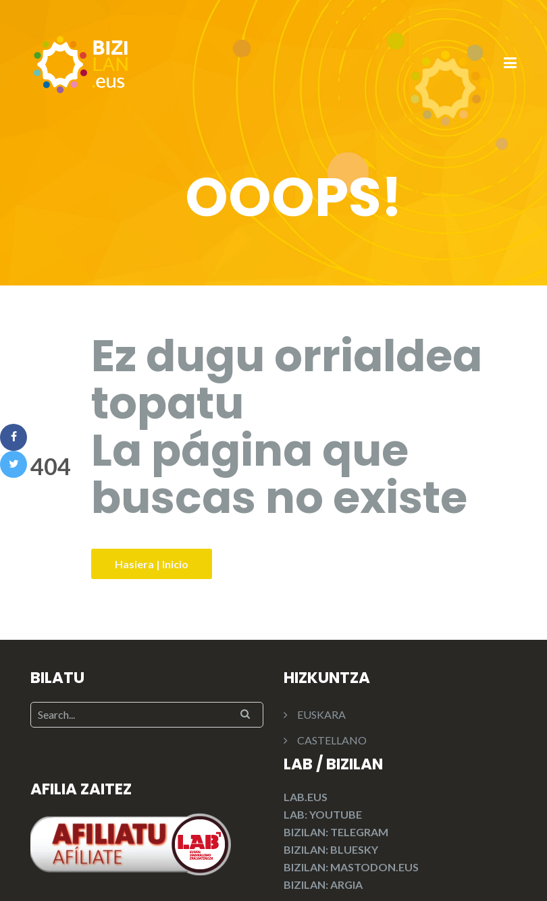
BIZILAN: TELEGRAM (336, 831)
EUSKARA (321, 714)
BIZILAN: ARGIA (323, 884)
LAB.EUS (306, 796)
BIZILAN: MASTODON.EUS (351, 867)
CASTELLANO (332, 740)
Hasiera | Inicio (151, 563)
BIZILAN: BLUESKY (331, 849)
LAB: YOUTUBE (323, 814)
